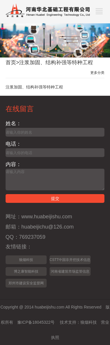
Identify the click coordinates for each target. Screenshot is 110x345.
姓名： (13, 123)
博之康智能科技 (26, 271)
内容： (13, 164)
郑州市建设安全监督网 (26, 283)
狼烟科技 (26, 260)
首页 (11, 62)
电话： (13, 144)
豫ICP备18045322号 (36, 322)
